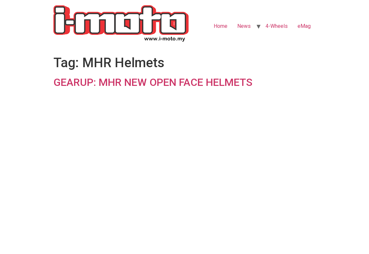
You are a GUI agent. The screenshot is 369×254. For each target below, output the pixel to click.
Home (220, 26)
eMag (304, 26)
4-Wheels (276, 26)
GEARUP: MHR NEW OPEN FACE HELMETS (152, 82)
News (244, 26)
